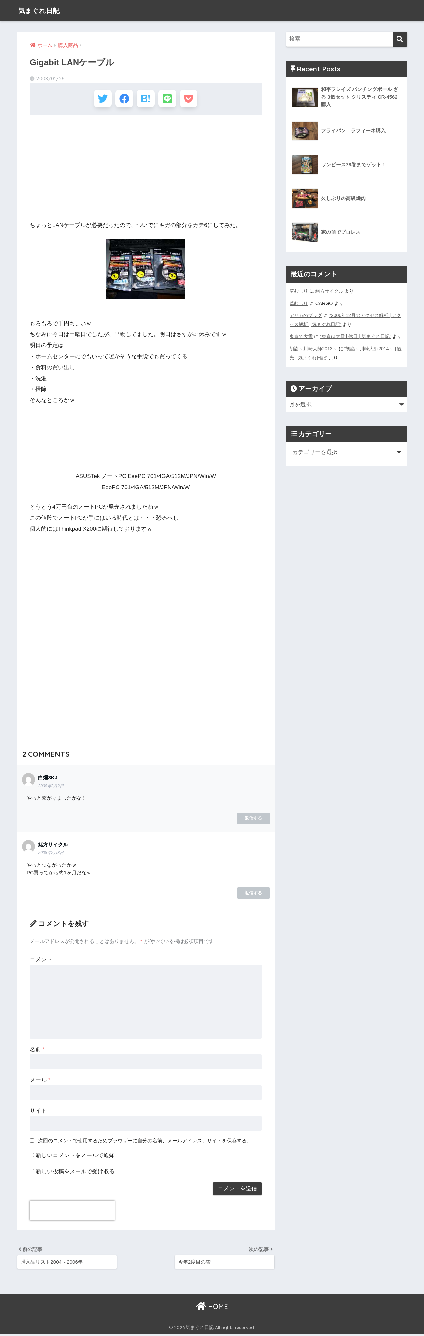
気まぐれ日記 (42, 10)
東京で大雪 (301, 335)
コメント (41, 960)
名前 (37, 1050)
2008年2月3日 (51, 853)
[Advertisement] (146, 169)
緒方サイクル (329, 291)
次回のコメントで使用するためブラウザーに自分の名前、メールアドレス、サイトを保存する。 (145, 1141)
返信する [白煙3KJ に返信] (253, 819)
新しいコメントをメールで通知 (75, 1157)
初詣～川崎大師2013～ (313, 347)
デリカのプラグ (306, 315)
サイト (38, 1112)
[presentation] (72, 1212)
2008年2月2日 (51, 787)
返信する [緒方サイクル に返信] (253, 894)
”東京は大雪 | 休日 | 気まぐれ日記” (355, 335)
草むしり (299, 291)
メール (40, 1081)
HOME (212, 1308)
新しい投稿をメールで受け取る (75, 1172)
